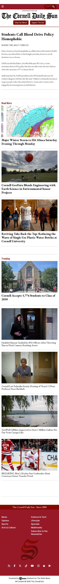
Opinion (5, 520)
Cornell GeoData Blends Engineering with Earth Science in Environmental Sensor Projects (28, 188)
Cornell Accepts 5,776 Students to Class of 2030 (28, 297)
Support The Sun (38, 22)
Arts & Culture (9, 527)
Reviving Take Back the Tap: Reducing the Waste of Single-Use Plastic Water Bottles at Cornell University (29, 237)
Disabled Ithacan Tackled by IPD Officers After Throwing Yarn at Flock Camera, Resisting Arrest (29, 344)
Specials (35, 524)
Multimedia (36, 527)
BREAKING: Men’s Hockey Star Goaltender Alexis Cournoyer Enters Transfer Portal (26, 475)
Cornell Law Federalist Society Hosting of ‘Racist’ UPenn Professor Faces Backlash (28, 387)
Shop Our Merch (21, 22)
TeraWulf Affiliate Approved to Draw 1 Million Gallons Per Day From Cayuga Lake (29, 431)
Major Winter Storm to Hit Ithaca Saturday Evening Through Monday (29, 142)
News (4, 517)
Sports (5, 524)
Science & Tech (38, 517)
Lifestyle (35, 520)
